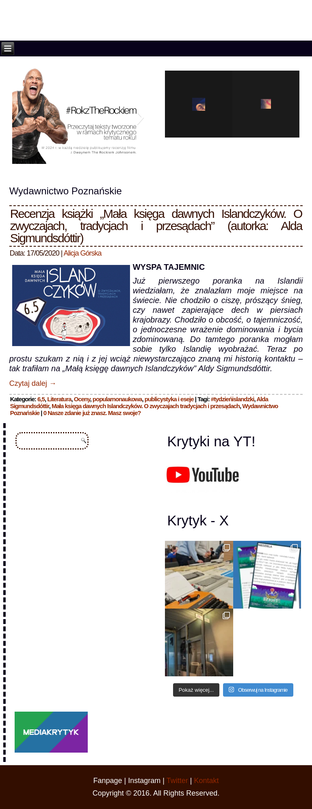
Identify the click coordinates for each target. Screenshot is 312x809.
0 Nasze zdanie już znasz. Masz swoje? (92, 412)
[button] (18, 117)
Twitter (177, 781)
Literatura (59, 399)
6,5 (41, 399)
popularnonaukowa (117, 399)
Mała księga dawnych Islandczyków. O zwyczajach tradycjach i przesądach (146, 405)
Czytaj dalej (32, 383)
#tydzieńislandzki (232, 399)
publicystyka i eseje (169, 399)
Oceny (82, 399)
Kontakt (206, 781)
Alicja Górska (83, 253)
